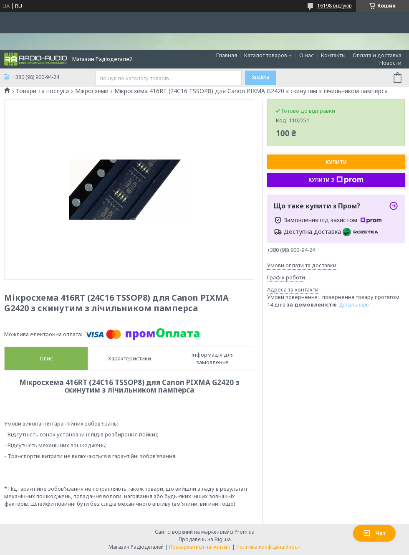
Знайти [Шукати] (260, 78)
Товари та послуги (42, 91)
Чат (374, 533)
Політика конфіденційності (268, 546)
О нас (306, 55)
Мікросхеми (92, 91)
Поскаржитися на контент (200, 546)
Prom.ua (245, 531)
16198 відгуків (334, 5)
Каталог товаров (265, 55)
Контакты (333, 55)
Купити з (336, 180)
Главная (226, 55)
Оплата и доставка (377, 55)
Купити (336, 162)
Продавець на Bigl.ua (205, 539)
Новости (390, 62)
